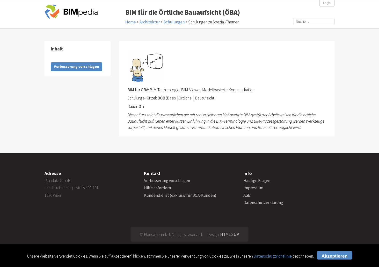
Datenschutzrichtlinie (273, 256)
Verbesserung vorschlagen (76, 66)
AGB (246, 195)
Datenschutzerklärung (263, 202)
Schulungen (174, 22)
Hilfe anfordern (157, 187)
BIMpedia (71, 12)
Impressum (253, 187)
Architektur (149, 22)
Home (130, 22)
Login (327, 3)
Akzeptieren (334, 256)
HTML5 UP (229, 234)
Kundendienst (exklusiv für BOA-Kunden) (180, 195)
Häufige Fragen (256, 180)
